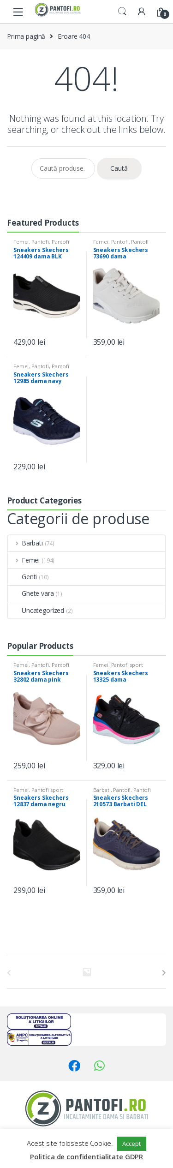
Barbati (25, 543)
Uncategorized (36, 610)
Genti (22, 576)
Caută (119, 168)
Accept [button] (131, 1143)
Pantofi (40, 241)
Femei (21, 241)
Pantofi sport (127, 664)
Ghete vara (31, 593)
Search (122, 11)
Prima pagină (26, 36)
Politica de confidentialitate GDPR (86, 1156)
